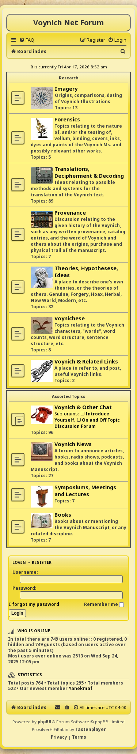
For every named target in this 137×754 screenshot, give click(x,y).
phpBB (45, 721)
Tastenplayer (90, 729)
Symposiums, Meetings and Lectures (85, 491)
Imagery (66, 88)
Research (68, 77)
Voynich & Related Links (86, 361)
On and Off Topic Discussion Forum (87, 423)
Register (42, 562)
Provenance (70, 212)
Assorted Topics (68, 396)
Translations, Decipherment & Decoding (89, 172)
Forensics (67, 119)
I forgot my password (34, 604)
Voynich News (73, 444)
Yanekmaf (80, 688)
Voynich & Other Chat (83, 407)
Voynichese (69, 318)
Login (19, 562)
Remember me (104, 604)
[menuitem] (26, 39)
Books (62, 514)
